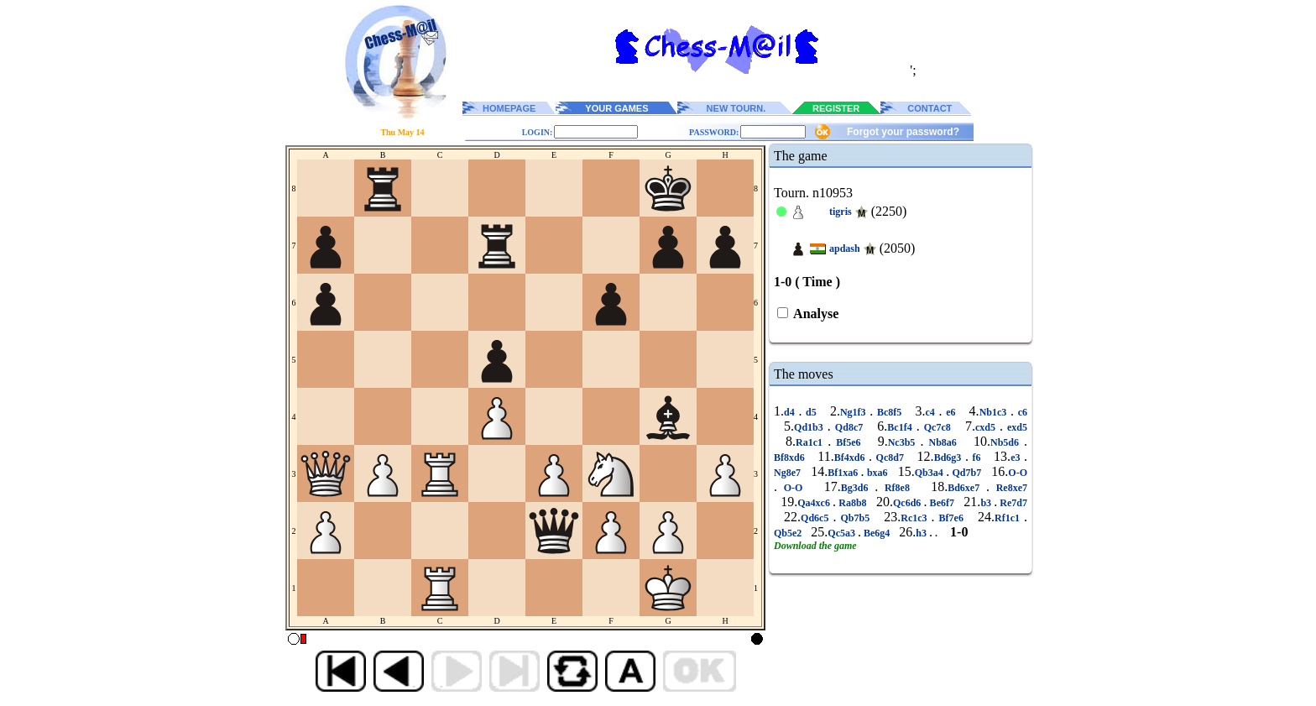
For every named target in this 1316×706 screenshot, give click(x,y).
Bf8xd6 (791, 457)
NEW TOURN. (736, 108)
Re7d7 (1012, 503)
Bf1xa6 (844, 473)
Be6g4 (876, 533)
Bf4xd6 (851, 457)
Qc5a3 (843, 533)
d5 (811, 412)
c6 (1020, 412)
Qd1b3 (811, 427)
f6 (976, 457)
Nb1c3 (994, 412)
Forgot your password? (903, 132)
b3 (987, 503)
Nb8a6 (942, 442)
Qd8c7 (849, 427)
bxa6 (877, 473)
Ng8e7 (788, 473)
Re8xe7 (1008, 488)
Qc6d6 (908, 503)
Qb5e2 (789, 533)
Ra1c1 (812, 442)
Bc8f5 (889, 412)
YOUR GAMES (616, 108)
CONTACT (929, 108)
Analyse (814, 313)
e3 (1017, 457)
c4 (931, 412)
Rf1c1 (1009, 518)
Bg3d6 (858, 488)
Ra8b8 (853, 503)
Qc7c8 (937, 427)
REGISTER (835, 108)
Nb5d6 (1007, 442)
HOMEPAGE (509, 108)
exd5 (1015, 427)
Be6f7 (942, 503)
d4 (791, 412)
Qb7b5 (855, 518)
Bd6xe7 (967, 488)
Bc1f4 (901, 427)
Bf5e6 (848, 442)
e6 (950, 412)
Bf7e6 (951, 518)
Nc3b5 (904, 442)
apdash (844, 248)
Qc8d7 (889, 457)
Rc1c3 (916, 518)
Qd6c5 (817, 518)
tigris (840, 211)
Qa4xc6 (815, 503)
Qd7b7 (966, 473)
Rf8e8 (897, 488)
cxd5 (987, 427)
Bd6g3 (949, 457)
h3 (922, 533)
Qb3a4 (930, 473)
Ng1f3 (855, 412)
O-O (1017, 473)
